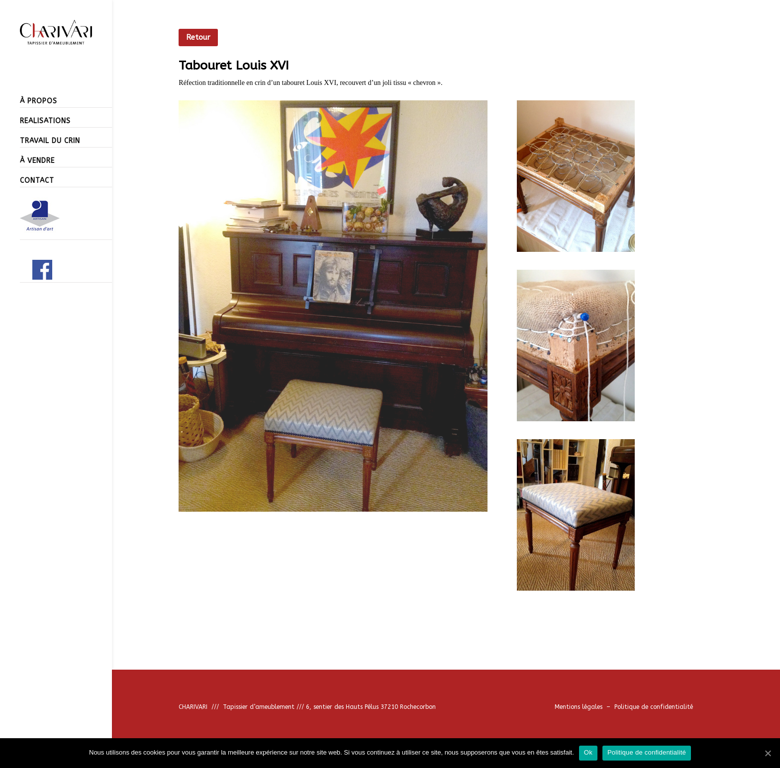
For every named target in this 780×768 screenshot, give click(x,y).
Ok (588, 752)
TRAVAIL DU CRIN (50, 141)
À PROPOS (38, 101)
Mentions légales (580, 706)
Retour (198, 37)
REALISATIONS (45, 121)
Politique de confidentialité (653, 706)
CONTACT (37, 180)
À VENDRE (37, 160)
